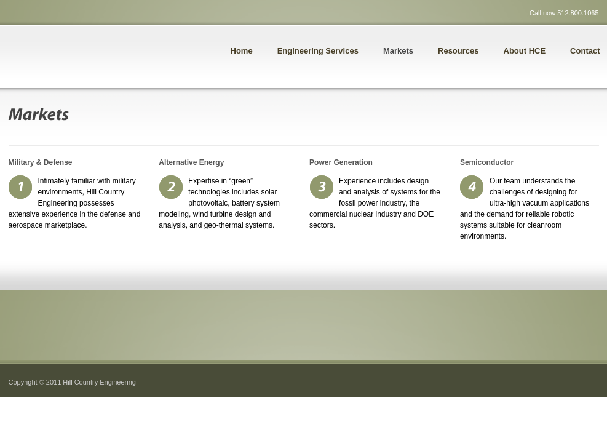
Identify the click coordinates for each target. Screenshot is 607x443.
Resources (458, 50)
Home (242, 50)
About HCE (525, 50)
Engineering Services (318, 50)
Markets (398, 50)
